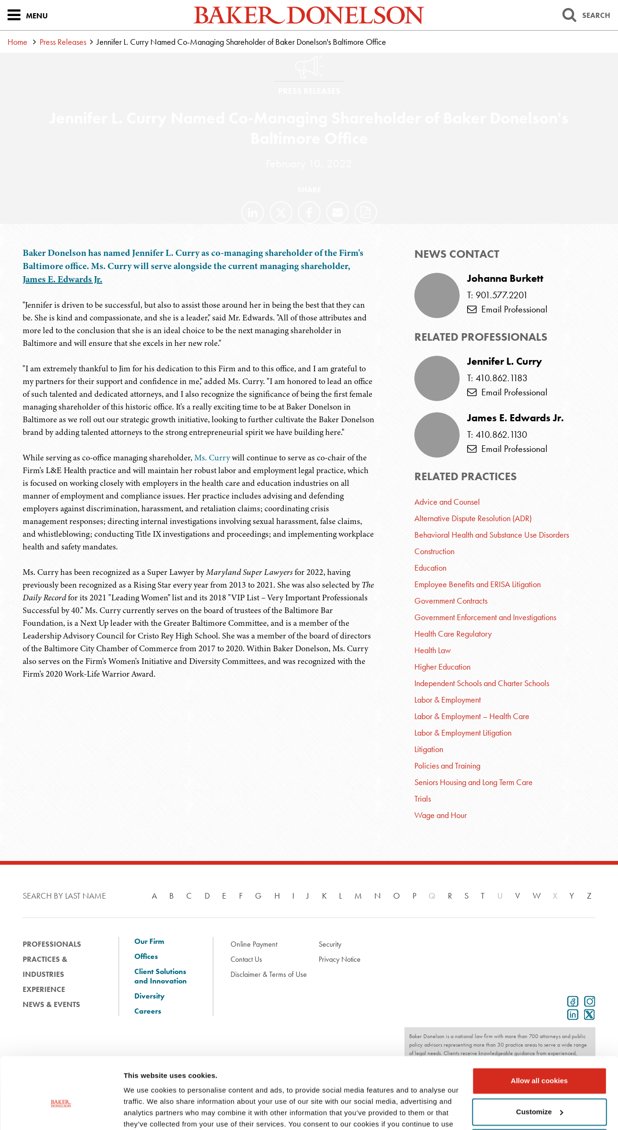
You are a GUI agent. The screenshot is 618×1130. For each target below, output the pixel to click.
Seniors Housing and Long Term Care (473, 782)
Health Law (432, 650)
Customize (539, 1061)
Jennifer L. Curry (504, 361)
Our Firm (149, 941)
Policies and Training (447, 765)
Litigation (428, 749)
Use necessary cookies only (539, 1093)
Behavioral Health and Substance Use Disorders (491, 534)
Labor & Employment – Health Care (471, 716)
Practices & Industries (45, 966)
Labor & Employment (447, 699)
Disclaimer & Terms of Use (269, 974)
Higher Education (442, 666)
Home (17, 41)
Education (430, 567)
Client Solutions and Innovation (160, 976)
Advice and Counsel (447, 501)
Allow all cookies (539, 1031)
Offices (146, 956)
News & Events (51, 1004)
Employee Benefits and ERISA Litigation (477, 584)
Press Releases (63, 41)
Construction (434, 551)
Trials (422, 798)
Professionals (52, 944)
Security (330, 944)
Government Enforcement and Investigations (485, 617)
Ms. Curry (212, 457)
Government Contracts (450, 600)
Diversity (149, 996)
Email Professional (507, 309)
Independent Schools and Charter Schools (481, 683)
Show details (145, 1111)
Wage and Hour (440, 815)
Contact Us (246, 959)
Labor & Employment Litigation (462, 732)
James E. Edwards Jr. (62, 279)
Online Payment (254, 944)
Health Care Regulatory (453, 633)
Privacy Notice (340, 959)
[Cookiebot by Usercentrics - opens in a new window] (61, 1112)
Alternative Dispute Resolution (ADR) (473, 518)
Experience (44, 989)
